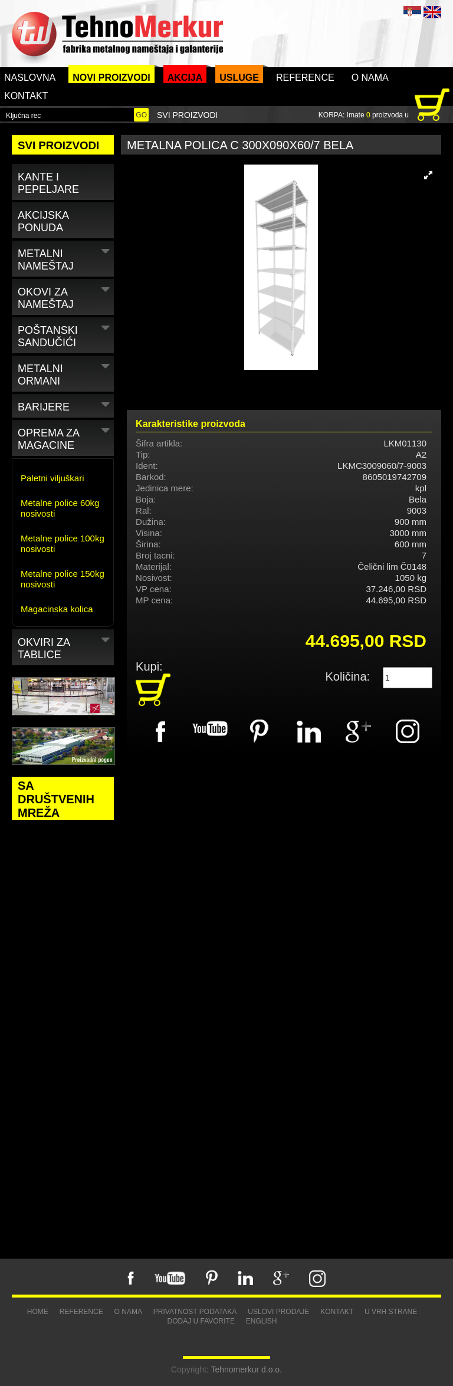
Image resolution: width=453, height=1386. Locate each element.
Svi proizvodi (187, 115)
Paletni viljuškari (52, 478)
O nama (370, 78)
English (261, 1321)
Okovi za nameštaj (65, 296)
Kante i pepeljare (48, 183)
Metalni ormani (65, 373)
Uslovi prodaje (278, 1312)
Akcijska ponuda (43, 221)
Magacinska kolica (57, 609)
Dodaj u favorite (200, 1321)
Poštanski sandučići (65, 334)
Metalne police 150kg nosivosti (62, 579)
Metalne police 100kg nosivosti (62, 543)
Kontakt (26, 96)
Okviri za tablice (65, 646)
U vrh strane (391, 1312)
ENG (432, 12)
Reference (305, 78)
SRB (412, 12)
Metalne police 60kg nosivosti (60, 508)
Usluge (239, 78)
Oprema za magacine (65, 437)
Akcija (185, 78)
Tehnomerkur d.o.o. (246, 1369)
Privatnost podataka (195, 1312)
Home (37, 1312)
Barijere (65, 405)
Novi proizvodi (111, 78)
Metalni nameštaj (65, 258)
